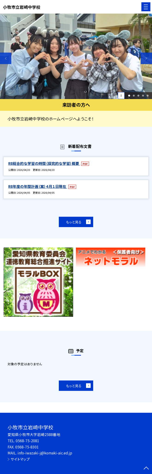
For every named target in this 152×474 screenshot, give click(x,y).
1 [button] (129, 95)
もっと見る (73, 221)
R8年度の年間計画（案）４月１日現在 (37, 186)
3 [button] (138, 95)
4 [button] (143, 95)
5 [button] (147, 95)
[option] (76, 56)
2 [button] (134, 95)
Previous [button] (5, 58)
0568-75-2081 (27, 440)
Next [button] (146, 58)
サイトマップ (20, 459)
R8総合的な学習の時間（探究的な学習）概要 (44, 163)
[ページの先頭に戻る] (146, 468)
